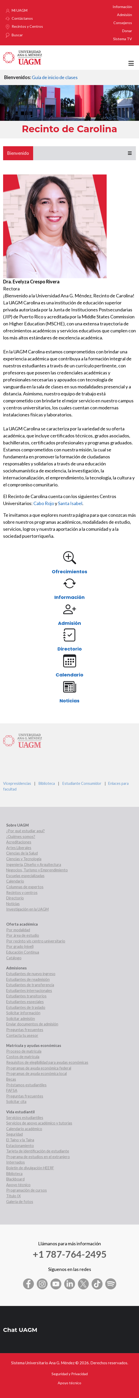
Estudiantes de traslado (25, 1007)
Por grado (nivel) (20, 946)
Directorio (69, 649)
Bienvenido (18, 153)
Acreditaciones (18, 842)
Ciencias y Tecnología (23, 859)
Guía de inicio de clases (55, 77)
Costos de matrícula (22, 1056)
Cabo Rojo (43, 503)
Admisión (124, 14)
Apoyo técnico (18, 1185)
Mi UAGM (19, 10)
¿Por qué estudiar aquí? (25, 831)
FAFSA (11, 1090)
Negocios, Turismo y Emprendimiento (37, 870)
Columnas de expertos (24, 887)
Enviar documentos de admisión (32, 1024)
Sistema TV (122, 39)
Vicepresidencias (17, 783)
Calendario (69, 675)
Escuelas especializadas (25, 875)
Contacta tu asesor (22, 1035)
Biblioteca (47, 783)
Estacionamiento (20, 1145)
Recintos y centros (22, 892)
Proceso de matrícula (23, 1051)
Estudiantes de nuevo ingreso (30, 973)
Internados (15, 1162)
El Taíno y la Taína (20, 1140)
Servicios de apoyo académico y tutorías (39, 1123)
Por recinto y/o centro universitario (35, 941)
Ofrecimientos (69, 571)
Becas (11, 1079)
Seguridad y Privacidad (70, 1374)
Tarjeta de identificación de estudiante (37, 1151)
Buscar (17, 35)
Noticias (69, 700)
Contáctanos (22, 18)
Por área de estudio (22, 935)
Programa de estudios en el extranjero (38, 1157)
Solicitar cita (16, 1101)
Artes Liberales (18, 847)
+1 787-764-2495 (70, 1254)
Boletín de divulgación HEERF (30, 1168)
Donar (127, 31)
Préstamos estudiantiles (26, 1085)
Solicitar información (23, 1013)
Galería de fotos (19, 1201)
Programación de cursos (26, 1190)
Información (122, 6)
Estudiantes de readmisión (28, 979)
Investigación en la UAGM (27, 909)
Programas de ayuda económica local (36, 1073)
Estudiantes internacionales (29, 990)
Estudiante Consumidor (81, 783)
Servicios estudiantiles (24, 1117)
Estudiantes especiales (25, 1001)
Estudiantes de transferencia (30, 985)
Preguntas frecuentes (24, 1029)
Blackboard (15, 1179)
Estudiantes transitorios (26, 996)
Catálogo (13, 958)
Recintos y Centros (27, 26)
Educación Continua (22, 952)
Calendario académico (24, 1129)
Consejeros (122, 22)
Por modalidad (18, 930)
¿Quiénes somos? (20, 836)
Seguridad (14, 1134)
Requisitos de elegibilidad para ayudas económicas (47, 1062)
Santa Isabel (70, 503)
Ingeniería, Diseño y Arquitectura (33, 864)
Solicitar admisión (20, 1018)
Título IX (13, 1196)
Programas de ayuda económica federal (38, 1068)
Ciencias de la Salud (22, 853)
